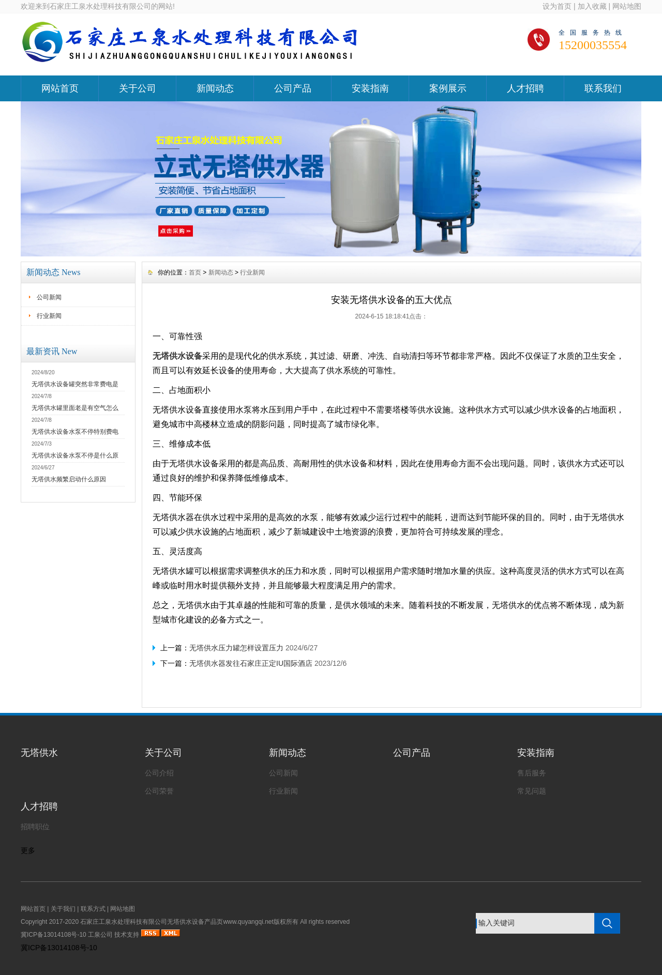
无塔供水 (39, 753)
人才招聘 (525, 88)
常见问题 (531, 791)
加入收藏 (592, 6)
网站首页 (60, 88)
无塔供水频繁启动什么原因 (69, 479)
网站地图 (626, 6)
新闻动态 (215, 88)
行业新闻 (49, 315)
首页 (195, 272)
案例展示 (448, 88)
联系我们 (603, 88)
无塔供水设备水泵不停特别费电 (75, 431)
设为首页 (557, 6)
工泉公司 (100, 934)
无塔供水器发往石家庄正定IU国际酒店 (250, 663)
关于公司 (137, 88)
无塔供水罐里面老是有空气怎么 (75, 408)
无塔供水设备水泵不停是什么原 (75, 455)
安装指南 (370, 88)
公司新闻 (49, 297)
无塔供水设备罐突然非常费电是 (75, 384)
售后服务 (531, 773)
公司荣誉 (159, 791)
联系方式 (93, 908)
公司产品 (292, 88)
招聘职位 (35, 826)
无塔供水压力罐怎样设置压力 (236, 648)
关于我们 (63, 908)
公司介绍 (159, 773)
